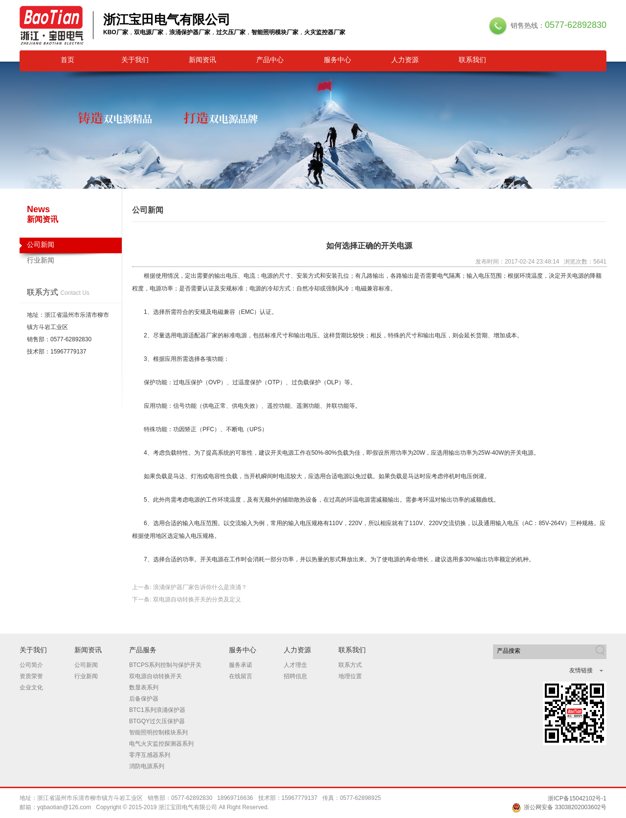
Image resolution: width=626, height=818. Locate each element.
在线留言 (240, 676)
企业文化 (31, 687)
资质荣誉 (31, 676)
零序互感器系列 (149, 755)
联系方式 (350, 665)
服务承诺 (240, 665)
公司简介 (31, 665)
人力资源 (405, 60)
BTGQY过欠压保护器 (157, 721)
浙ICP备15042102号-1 (577, 798)
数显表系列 (143, 687)
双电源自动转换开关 (155, 676)
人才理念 (295, 665)
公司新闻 (71, 247)
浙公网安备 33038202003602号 (559, 807)
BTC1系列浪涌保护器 (157, 710)
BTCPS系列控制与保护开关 (165, 665)
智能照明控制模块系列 (158, 732)
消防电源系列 (146, 766)
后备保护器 (143, 698)
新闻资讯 (202, 60)
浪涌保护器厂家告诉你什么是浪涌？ (200, 587)
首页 (67, 60)
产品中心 (270, 60)
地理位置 (350, 676)
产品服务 (142, 650)
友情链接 (581, 670)
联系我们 (472, 60)
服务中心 (337, 60)
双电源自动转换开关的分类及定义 (197, 599)
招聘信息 (295, 676)
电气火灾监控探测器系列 (161, 743)
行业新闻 (40, 260)
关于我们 (135, 60)
